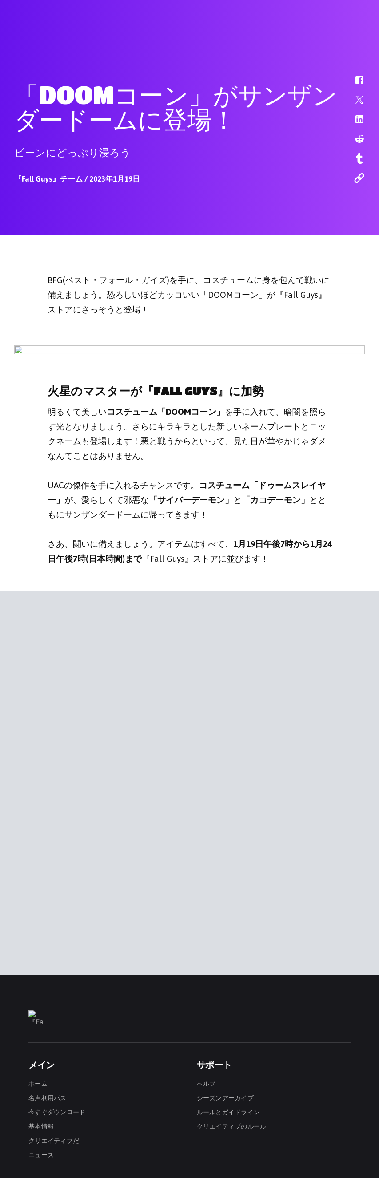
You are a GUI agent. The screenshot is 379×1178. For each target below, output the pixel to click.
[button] (354, 84)
